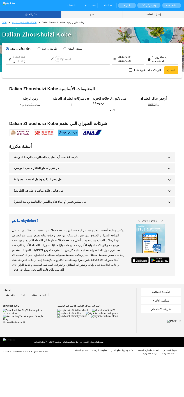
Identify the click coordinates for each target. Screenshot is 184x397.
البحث (171, 70)
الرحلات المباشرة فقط (147, 70)
